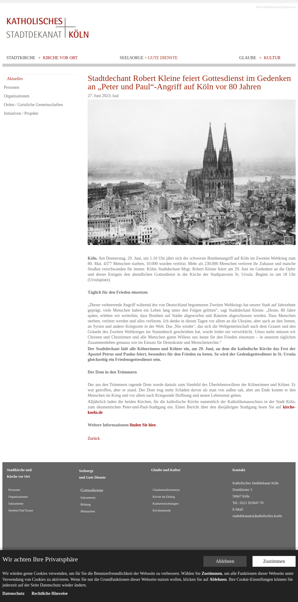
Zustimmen (274, 511)
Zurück (94, 438)
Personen (11, 87)
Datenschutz (272, 7)
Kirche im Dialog (164, 496)
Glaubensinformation (166, 489)
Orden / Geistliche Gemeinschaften (33, 104)
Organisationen (16, 96)
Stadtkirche (21, 58)
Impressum (289, 7)
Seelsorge (148, 58)
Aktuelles (15, 78)
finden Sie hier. (143, 425)
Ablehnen (225, 511)
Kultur (272, 58)
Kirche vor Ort (60, 58)
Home (259, 7)
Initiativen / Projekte (21, 113)
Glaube (247, 58)
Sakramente (87, 497)
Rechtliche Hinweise (49, 543)
